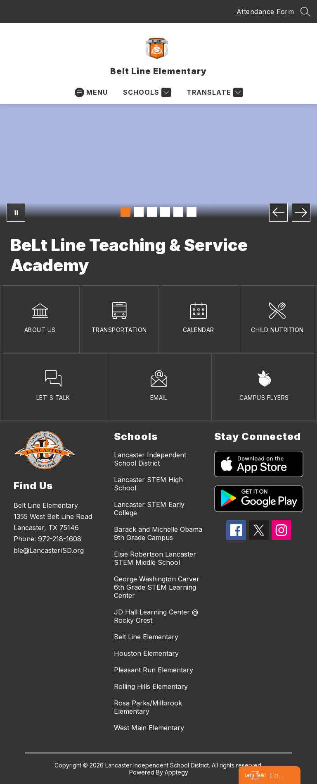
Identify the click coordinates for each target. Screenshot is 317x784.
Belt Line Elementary (146, 637)
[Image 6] (191, 212)
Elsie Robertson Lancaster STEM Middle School (155, 558)
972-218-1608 (59, 539)
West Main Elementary (149, 728)
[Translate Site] (214, 92)
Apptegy (176, 772)
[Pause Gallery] (16, 212)
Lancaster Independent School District (150, 459)
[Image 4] (165, 212)
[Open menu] (91, 92)
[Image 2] (139, 212)
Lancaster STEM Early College (149, 508)
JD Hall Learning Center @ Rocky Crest (156, 616)
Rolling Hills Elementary (151, 686)
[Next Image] (301, 212)
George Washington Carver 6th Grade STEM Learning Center (156, 587)
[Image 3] (152, 212)
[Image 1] (125, 212)
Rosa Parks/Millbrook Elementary (148, 707)
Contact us (278, 775)
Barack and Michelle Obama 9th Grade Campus (158, 533)
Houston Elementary (146, 653)
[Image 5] (178, 212)
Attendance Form (265, 11)
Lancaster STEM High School (148, 484)
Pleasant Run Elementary (153, 670)
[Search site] (305, 12)
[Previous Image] (278, 212)
